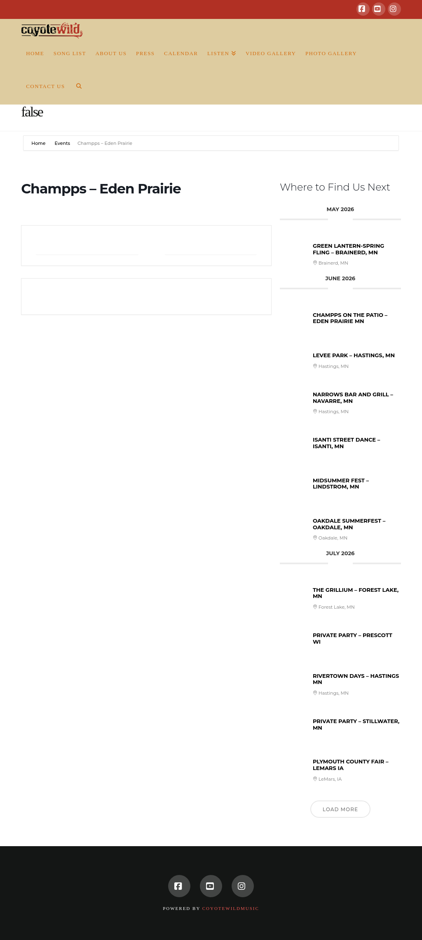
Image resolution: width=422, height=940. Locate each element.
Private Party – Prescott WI (352, 638)
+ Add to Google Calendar (87, 245)
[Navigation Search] (76, 88)
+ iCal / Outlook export (210, 245)
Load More (340, 809)
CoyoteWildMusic (230, 908)
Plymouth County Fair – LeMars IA (351, 764)
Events (62, 143)
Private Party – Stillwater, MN (356, 724)
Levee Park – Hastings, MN (354, 355)
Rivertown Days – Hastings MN (356, 679)
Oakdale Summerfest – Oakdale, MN (349, 523)
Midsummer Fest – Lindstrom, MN (341, 483)
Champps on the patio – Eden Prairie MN (350, 318)
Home (39, 143)
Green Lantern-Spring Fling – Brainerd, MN (348, 249)
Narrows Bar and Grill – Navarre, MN (353, 397)
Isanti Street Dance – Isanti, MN (346, 442)
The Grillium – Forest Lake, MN (356, 593)
